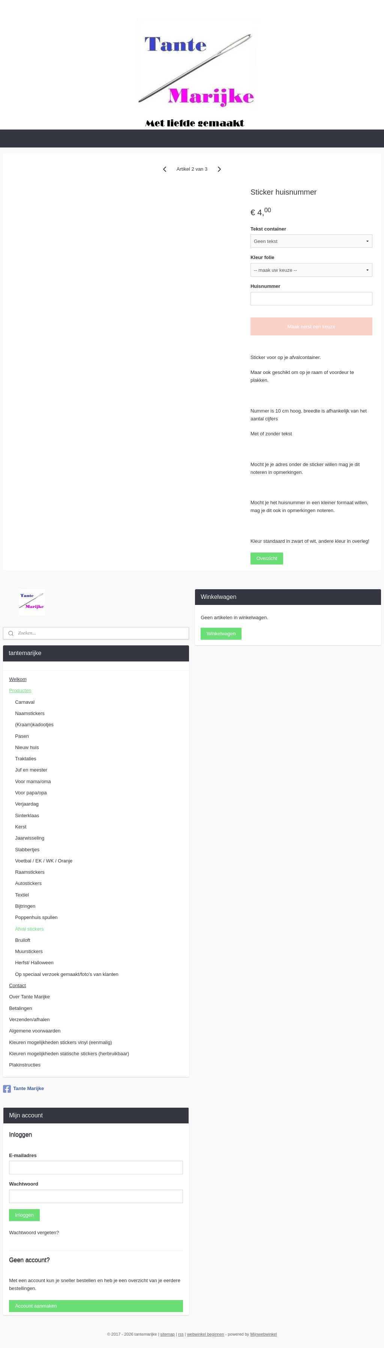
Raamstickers (30, 872)
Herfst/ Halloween (34, 962)
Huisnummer (265, 286)
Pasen (22, 736)
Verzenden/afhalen (29, 1019)
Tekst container (268, 229)
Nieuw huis (27, 747)
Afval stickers (29, 929)
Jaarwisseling (29, 838)
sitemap (167, 1334)
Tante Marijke (23, 1088)
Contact (17, 985)
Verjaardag (27, 804)
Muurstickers (29, 951)
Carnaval (24, 702)
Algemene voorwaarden (34, 1031)
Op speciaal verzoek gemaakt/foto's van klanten (66, 974)
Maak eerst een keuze (311, 326)
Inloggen (24, 1215)
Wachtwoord (23, 1184)
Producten (20, 690)
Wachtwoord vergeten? (34, 1232)
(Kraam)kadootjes (34, 724)
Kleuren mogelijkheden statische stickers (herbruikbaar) (69, 1053)
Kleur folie (262, 258)
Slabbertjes (27, 849)
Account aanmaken (36, 1306)
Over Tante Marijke (29, 996)
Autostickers (28, 883)
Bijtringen (25, 906)
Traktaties (25, 758)
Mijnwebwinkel (263, 1334)
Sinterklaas (27, 815)
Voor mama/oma (33, 781)
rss (181, 1334)
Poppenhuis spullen (36, 917)
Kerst (20, 827)
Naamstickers (30, 713)
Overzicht (266, 559)
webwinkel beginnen (205, 1334)
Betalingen (20, 1008)
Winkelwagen (221, 633)
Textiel (22, 895)
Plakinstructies (24, 1065)
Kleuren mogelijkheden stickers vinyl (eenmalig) (60, 1042)
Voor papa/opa (31, 792)
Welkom (18, 679)
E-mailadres (23, 1155)
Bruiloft (22, 940)
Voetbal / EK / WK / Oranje (43, 861)
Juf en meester (31, 770)
